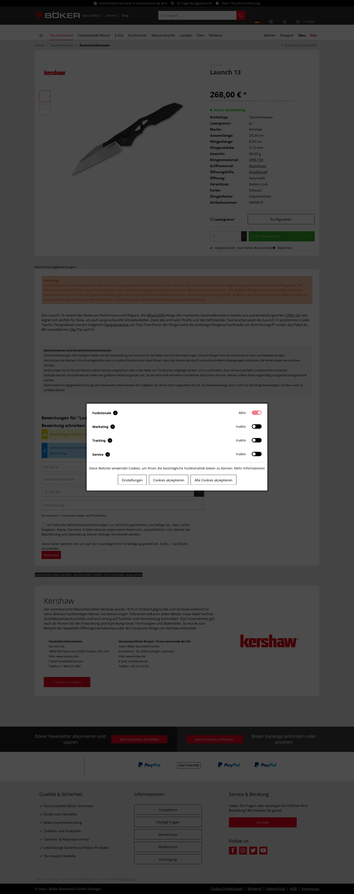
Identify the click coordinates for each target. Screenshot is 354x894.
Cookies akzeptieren (168, 480)
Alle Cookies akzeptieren (213, 480)
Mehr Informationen (249, 468)
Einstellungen (132, 480)
